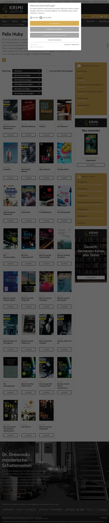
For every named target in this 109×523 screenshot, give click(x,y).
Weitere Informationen (54, 40)
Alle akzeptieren (54, 23)
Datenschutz (75, 44)
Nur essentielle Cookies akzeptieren (54, 35)
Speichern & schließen (54, 29)
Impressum (67, 44)
